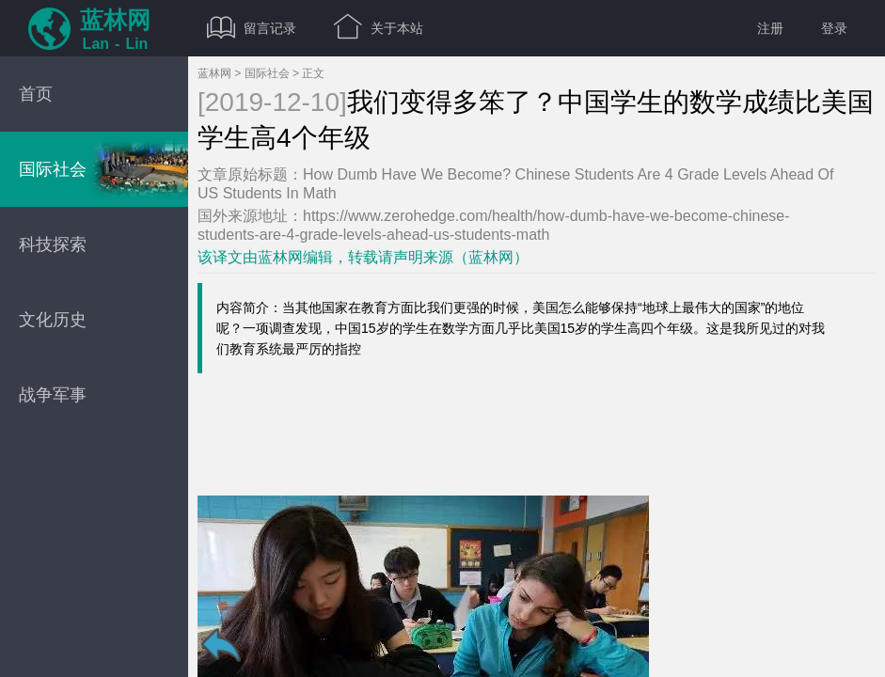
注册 (770, 28)
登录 (834, 28)
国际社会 (267, 73)
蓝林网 (214, 73)
